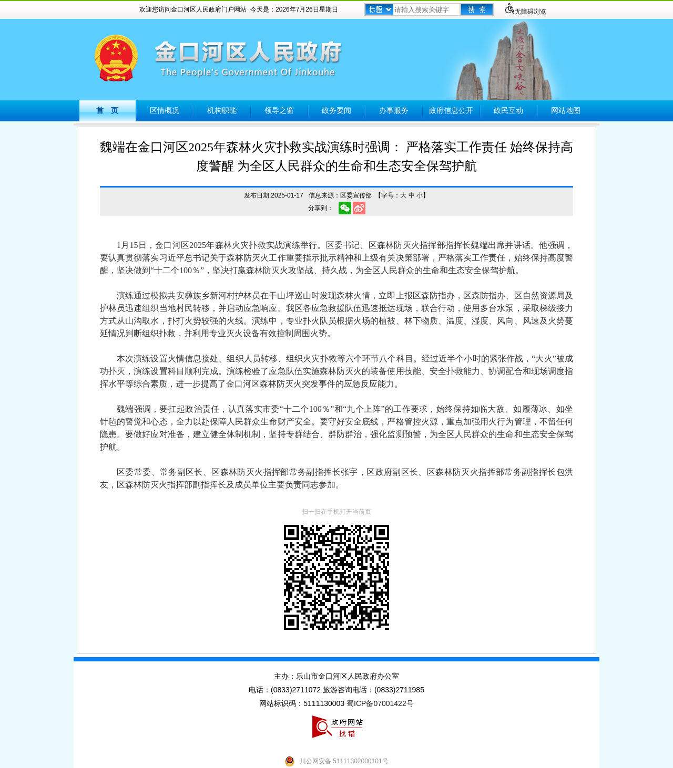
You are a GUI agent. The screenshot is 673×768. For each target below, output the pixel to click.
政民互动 (508, 110)
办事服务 (394, 110)
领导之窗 (279, 110)
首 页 (107, 110)
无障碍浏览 (525, 11)
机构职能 (222, 110)
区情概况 (164, 110)
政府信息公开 (451, 110)
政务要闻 (336, 110)
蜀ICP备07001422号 (380, 703)
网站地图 (565, 110)
